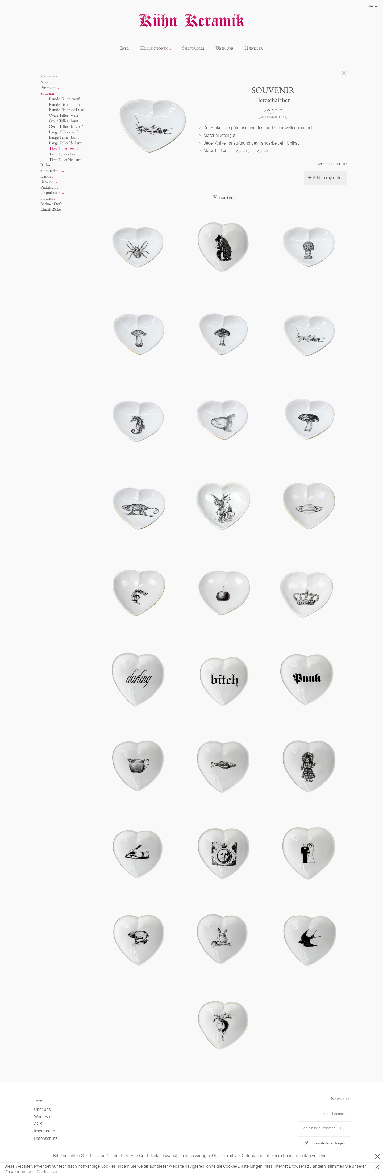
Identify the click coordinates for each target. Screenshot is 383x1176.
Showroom (193, 48)
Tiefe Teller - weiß (63, 148)
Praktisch (48, 187)
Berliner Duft (51, 203)
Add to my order (325, 177)
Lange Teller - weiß (64, 132)
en (377, 6)
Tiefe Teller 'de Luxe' (65, 159)
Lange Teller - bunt (64, 137)
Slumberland (50, 170)
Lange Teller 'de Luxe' (66, 143)
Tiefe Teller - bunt (63, 154)
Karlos (45, 176)
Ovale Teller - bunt (63, 121)
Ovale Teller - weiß (63, 115)
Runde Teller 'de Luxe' (67, 109)
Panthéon (48, 87)
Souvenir (47, 93)
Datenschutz (45, 1138)
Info (124, 48)
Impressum (44, 1130)
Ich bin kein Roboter (318, 1128)
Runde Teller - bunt (64, 104)
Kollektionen (154, 48)
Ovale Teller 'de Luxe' (66, 126)
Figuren (46, 198)
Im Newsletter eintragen (324, 1143)
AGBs (39, 1123)
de (371, 6)
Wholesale (43, 1116)
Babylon (47, 181)
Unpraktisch (50, 192)
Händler (253, 48)
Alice (44, 82)
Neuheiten (48, 76)
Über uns (224, 48)
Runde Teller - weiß (64, 99)
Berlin (45, 165)
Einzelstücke (50, 209)
